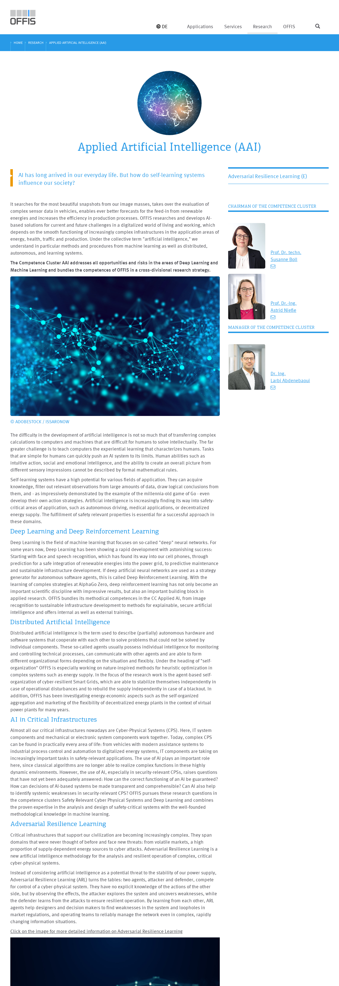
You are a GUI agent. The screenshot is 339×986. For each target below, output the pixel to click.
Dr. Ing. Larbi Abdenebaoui (290, 377)
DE (162, 26)
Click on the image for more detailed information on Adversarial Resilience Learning (96, 931)
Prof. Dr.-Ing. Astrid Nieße (284, 306)
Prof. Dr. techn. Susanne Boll (286, 256)
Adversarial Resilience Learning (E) (267, 176)
